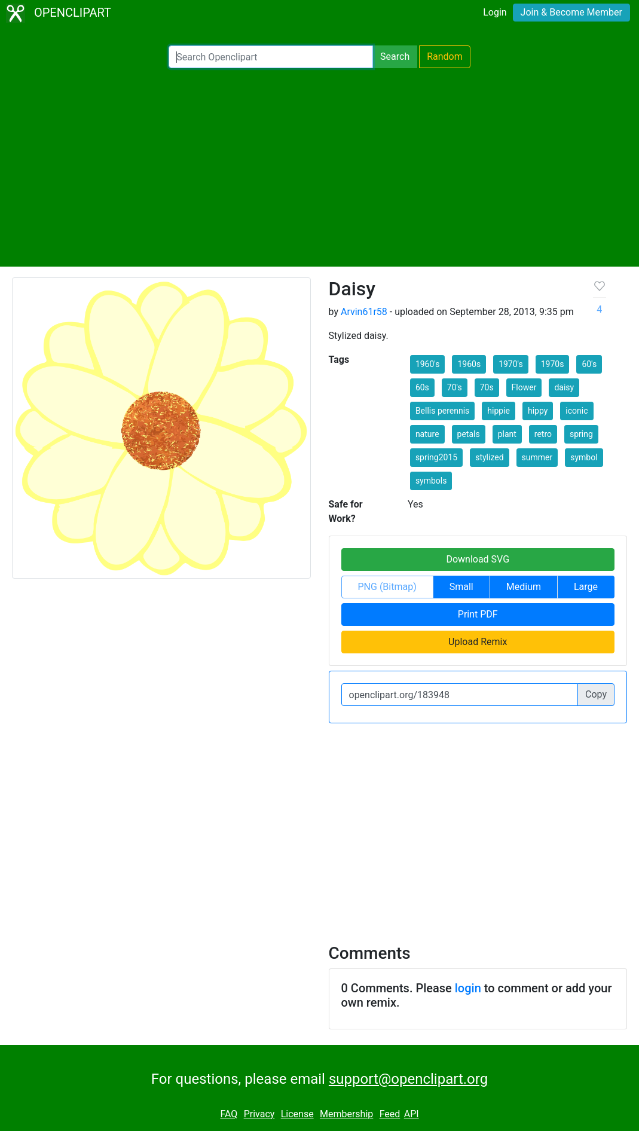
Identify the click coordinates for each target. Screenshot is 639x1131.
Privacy (259, 1114)
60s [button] (422, 387)
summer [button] (537, 457)
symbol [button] (583, 457)
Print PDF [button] (478, 614)
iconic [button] (576, 410)
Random (445, 56)
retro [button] (543, 434)
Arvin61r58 (364, 311)
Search (394, 56)
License (297, 1114)
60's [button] (589, 364)
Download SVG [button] (477, 559)
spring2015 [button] (436, 457)
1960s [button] (469, 364)
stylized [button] (489, 457)
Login (494, 12)
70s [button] (487, 387)
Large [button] (586, 586)
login (468, 988)
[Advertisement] (319, 167)
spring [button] (581, 434)
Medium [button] (523, 586)
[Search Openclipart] (271, 56)
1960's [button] (427, 364)
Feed (390, 1114)
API (411, 1114)
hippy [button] (538, 410)
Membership (346, 1114)
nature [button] (427, 434)
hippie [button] (498, 410)
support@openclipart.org (408, 1079)
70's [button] (454, 387)
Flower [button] (524, 387)
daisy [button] (564, 387)
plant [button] (507, 434)
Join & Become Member (571, 12)
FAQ (228, 1114)
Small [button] (461, 586)
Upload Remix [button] (477, 641)
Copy (596, 694)
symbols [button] (431, 480)
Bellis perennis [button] (442, 410)
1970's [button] (511, 364)
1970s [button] (552, 364)
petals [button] (468, 434)
